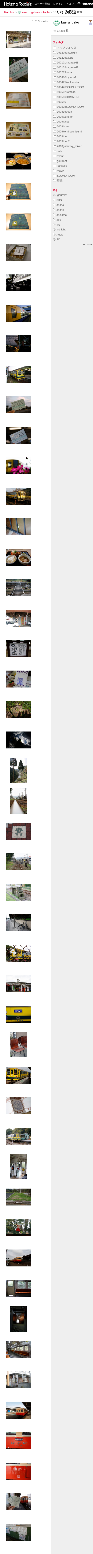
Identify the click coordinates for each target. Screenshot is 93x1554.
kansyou (60, 165)
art (56, 224)
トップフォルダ (64, 47)
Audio (58, 234)
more (87, 244)
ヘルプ (70, 3)
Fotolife (9, 12)
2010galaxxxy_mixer (67, 146)
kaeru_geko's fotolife (34, 12)
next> (44, 21)
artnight (59, 229)
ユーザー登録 (42, 3)
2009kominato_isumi (67, 131)
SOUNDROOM (64, 175)
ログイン (58, 3)
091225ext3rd (63, 57)
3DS (57, 200)
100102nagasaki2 (65, 67)
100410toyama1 (64, 77)
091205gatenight (65, 52)
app (57, 219)
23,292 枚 (61, 30)
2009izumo (61, 126)
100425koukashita (66, 82)
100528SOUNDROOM (68, 106)
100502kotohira (64, 92)
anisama (60, 214)
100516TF (61, 101)
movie (58, 170)
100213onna (62, 72)
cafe (57, 151)
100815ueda (62, 111)
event (58, 156)
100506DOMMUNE (66, 97)
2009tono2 (61, 141)
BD (56, 239)
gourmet (60, 161)
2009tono (60, 136)
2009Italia (61, 121)
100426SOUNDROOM (68, 87)
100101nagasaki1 (65, 62)
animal (59, 205)
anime (58, 209)
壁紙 (57, 180)
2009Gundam (63, 116)
